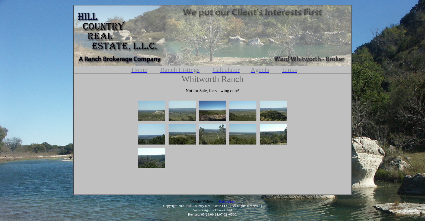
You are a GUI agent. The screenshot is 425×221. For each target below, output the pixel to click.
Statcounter (227, 201)
